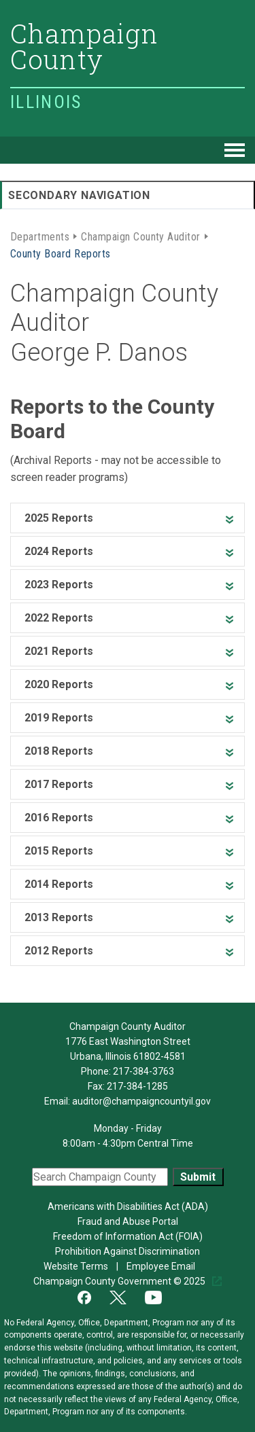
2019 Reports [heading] (58, 717)
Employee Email (161, 1266)
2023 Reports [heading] (58, 584)
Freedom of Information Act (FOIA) (128, 1236)
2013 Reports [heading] (58, 917)
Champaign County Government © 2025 (120, 1281)
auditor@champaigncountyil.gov (141, 1101)
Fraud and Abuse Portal (128, 1221)
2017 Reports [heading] (58, 784)
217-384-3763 (143, 1071)
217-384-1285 (137, 1086)
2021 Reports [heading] (58, 651)
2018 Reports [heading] (58, 751)
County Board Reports (60, 252)
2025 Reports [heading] (58, 518)
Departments (39, 235)
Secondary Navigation (79, 195)
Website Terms (77, 1266)
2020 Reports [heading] (58, 684)
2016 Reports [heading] (58, 817)
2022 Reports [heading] (58, 617)
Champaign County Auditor (141, 235)
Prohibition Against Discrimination (127, 1251)
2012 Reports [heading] (58, 950)
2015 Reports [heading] (58, 850)
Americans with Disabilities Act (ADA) (128, 1206)
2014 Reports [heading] (58, 884)
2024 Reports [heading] (58, 551)
